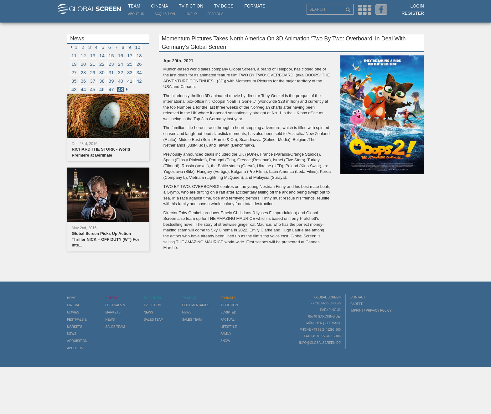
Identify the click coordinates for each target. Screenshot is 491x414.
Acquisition (165, 14)
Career (357, 304)
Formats (254, 5)
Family (225, 333)
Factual (227, 319)
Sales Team (115, 327)
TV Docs (223, 5)
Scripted (228, 312)
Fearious (215, 14)
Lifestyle (228, 327)
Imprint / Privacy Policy (371, 310)
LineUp (191, 14)
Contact (357, 297)
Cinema (159, 5)
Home (71, 298)
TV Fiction (191, 5)
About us (136, 14)
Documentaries (195, 305)
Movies (73, 312)
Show (225, 341)
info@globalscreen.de (319, 342)
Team (134, 5)
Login (417, 5)
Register (412, 13)
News (71, 333)
